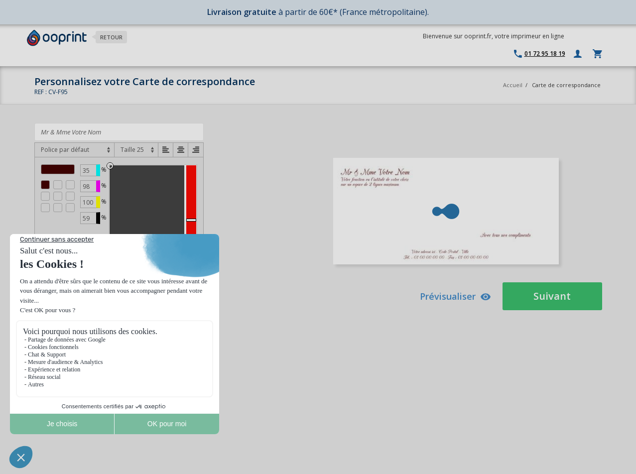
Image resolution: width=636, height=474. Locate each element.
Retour (111, 37)
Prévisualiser (455, 296)
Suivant (552, 296)
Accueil (512, 85)
